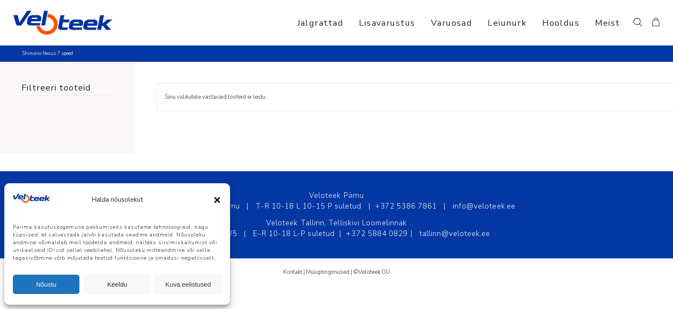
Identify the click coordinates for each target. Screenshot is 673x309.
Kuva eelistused (188, 284)
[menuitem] (321, 22)
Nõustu (46, 284)
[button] (217, 200)
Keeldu (117, 284)
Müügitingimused (327, 272)
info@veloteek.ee (484, 206)
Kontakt (292, 272)
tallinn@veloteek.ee (455, 234)
